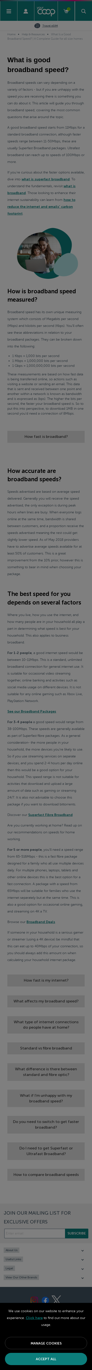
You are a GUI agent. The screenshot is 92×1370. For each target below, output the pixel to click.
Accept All (46, 1359)
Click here (34, 1318)
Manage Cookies (46, 1343)
